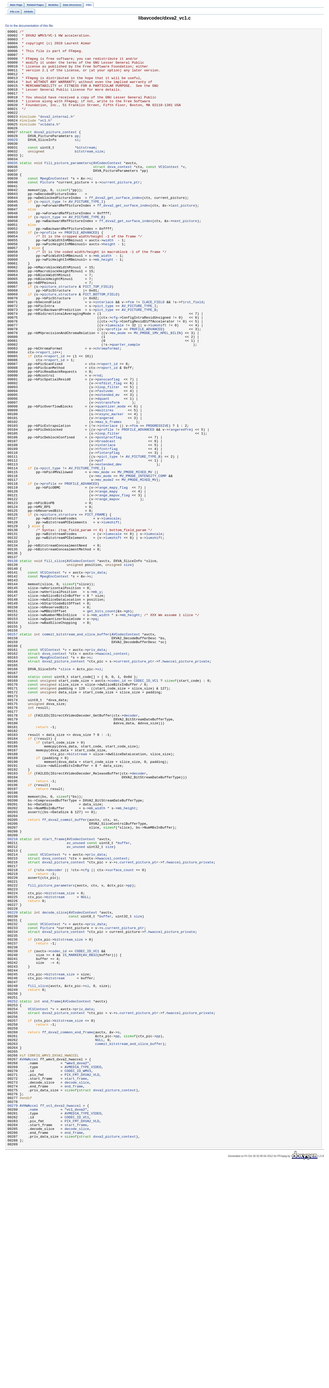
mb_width (103, 301)
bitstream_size (89, 176)
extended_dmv (109, 551)
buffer (123, 1005)
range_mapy (107, 584)
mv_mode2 (105, 570)
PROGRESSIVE (157, 505)
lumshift (158, 384)
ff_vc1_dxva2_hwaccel (60, 1321)
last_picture (183, 241)
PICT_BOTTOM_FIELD (100, 347)
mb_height (104, 305)
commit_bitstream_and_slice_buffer (75, 755)
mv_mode (119, 393)
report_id (47, 417)
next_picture (184, 259)
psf (100, 546)
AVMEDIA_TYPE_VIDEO (83, 1274)
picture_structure (59, 338)
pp (77, 157)
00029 (12, 162)
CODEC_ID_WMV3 (78, 1279)
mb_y (97, 704)
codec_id (117, 811)
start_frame (53, 1001)
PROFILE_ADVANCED (81, 273)
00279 (12, 1321)
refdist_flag (109, 454)
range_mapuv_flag (113, 588)
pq (95, 737)
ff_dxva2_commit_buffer (64, 978)
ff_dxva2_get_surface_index (115, 231)
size (128, 672)
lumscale (115, 384)
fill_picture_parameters (67, 190)
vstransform (108, 477)
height (109, 287)
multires (105, 486)
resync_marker (110, 491)
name (34, 1325)
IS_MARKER (71, 1140)
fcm (131, 356)
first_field (192, 356)
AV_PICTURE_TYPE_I (86, 236)
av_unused (76, 1005)
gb (128, 727)
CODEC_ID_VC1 (146, 811)
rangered (105, 495)
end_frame (51, 1196)
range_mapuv (108, 593)
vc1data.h (49, 143)
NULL (85, 1070)
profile (49, 273)
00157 (12, 755)
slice (65, 797)
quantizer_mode (111, 482)
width (108, 282)
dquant (103, 472)
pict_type (51, 236)
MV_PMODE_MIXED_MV (134, 560)
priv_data (96, 681)
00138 (12, 667)
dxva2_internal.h (56, 134)
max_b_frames (109, 500)
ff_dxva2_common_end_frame (67, 1233)
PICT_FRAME (95, 611)
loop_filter (108, 458)
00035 (12, 190)
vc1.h (45, 139)
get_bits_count (101, 727)
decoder (131, 852)
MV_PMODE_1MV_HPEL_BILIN (157, 393)
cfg (115, 375)
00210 (12, 1001)
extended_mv (108, 468)
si (77, 162)
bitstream (86, 171)
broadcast (106, 523)
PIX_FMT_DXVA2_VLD (82, 1284)
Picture (47, 213)
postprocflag (109, 519)
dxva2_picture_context (55, 152)
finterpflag (108, 537)
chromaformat (107, 412)
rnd (98, 444)
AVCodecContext (107, 190)
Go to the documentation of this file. (29, 26)
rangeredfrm (180, 509)
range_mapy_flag (112, 579)
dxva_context (119, 194)
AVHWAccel (29, 1265)
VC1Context (168, 194)
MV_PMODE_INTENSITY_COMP (143, 565)
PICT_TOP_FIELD (97, 338)
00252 (12, 1196)
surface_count (120, 1038)
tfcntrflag (107, 533)
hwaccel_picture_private (185, 788)
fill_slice (54, 667)
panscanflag (108, 449)
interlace (104, 356)
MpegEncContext (54, 208)
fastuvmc (105, 463)
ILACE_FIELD (153, 356)
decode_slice (54, 1089)
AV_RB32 (90, 1140)
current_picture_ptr (120, 213)
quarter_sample (126, 407)
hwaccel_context (112, 778)
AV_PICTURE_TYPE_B (86, 254)
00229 (12, 1089)
